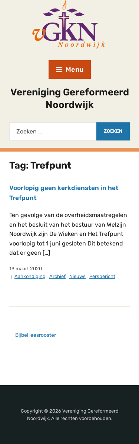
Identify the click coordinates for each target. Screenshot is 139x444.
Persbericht (102, 276)
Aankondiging (30, 276)
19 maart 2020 (25, 268)
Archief (57, 276)
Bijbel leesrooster (35, 335)
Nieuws (77, 276)
